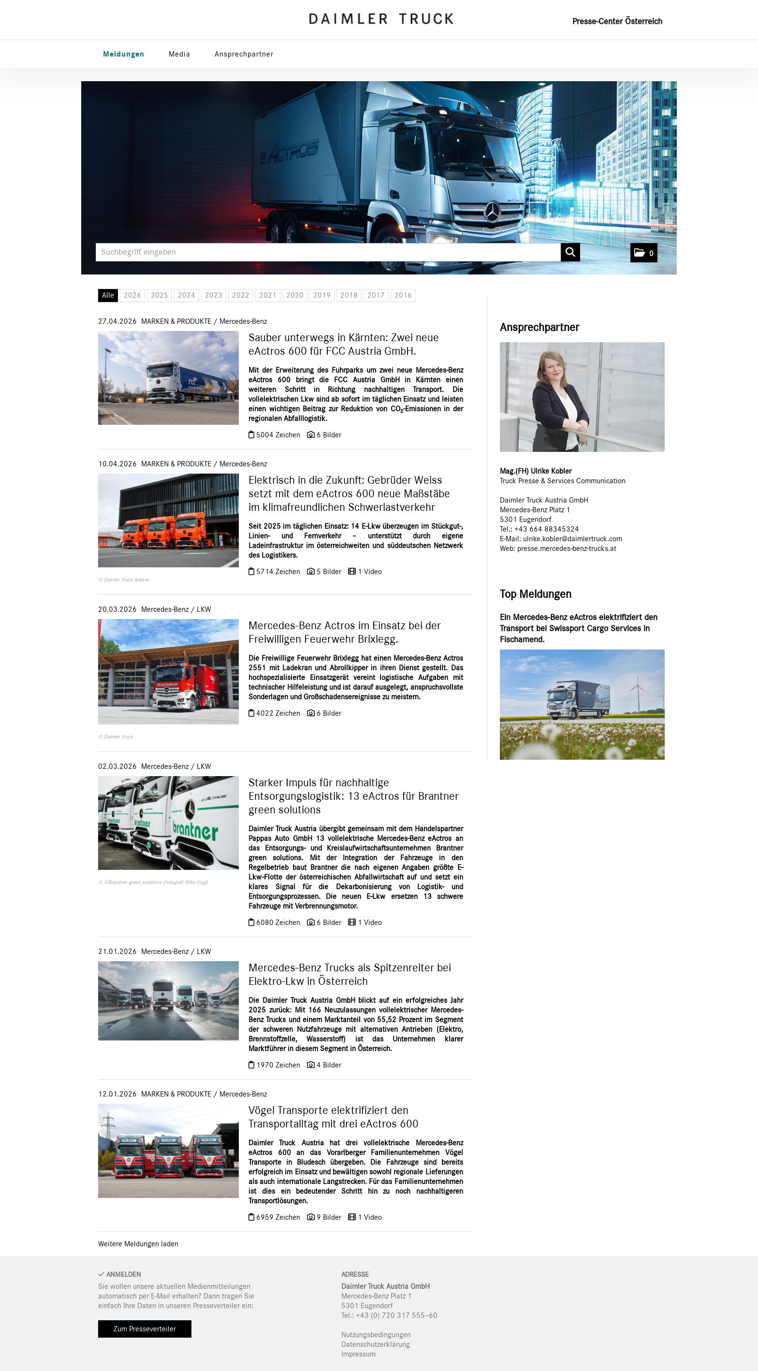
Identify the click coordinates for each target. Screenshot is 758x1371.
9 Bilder (329, 1217)
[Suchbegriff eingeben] (338, 252)
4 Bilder (329, 1065)
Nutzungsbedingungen (376, 1335)
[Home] (381, 19)
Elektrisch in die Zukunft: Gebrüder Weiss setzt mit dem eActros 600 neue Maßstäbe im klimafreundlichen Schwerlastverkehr (349, 494)
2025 (159, 295)
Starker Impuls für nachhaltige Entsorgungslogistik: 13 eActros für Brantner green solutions (353, 796)
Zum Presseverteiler (145, 1329)
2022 (240, 295)
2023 (213, 295)
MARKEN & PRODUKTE (176, 321)
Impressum (358, 1354)
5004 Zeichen (279, 435)
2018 (349, 295)
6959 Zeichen (279, 1217)
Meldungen (124, 54)
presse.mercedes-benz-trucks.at (566, 548)
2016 (403, 295)
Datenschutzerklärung (375, 1344)
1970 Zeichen (279, 1065)
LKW (204, 609)
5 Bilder (329, 572)
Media (179, 54)
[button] (643, 252)
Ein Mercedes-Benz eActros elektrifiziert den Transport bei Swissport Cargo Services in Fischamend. (578, 628)
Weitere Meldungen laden (138, 1244)
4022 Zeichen (279, 713)
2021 (268, 295)
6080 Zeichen (279, 922)
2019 (322, 295)
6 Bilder (329, 435)
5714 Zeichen (279, 572)
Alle (108, 295)
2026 (132, 295)
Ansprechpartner (244, 54)
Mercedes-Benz (243, 321)
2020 (295, 295)
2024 (186, 295)
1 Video (370, 572)
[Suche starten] (570, 252)
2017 (376, 295)
